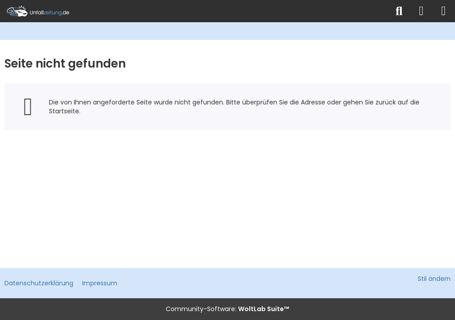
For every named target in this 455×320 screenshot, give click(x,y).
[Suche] (399, 11)
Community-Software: (227, 308)
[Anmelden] (421, 11)
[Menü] (443, 11)
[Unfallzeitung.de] (194, 11)
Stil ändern (434, 278)
